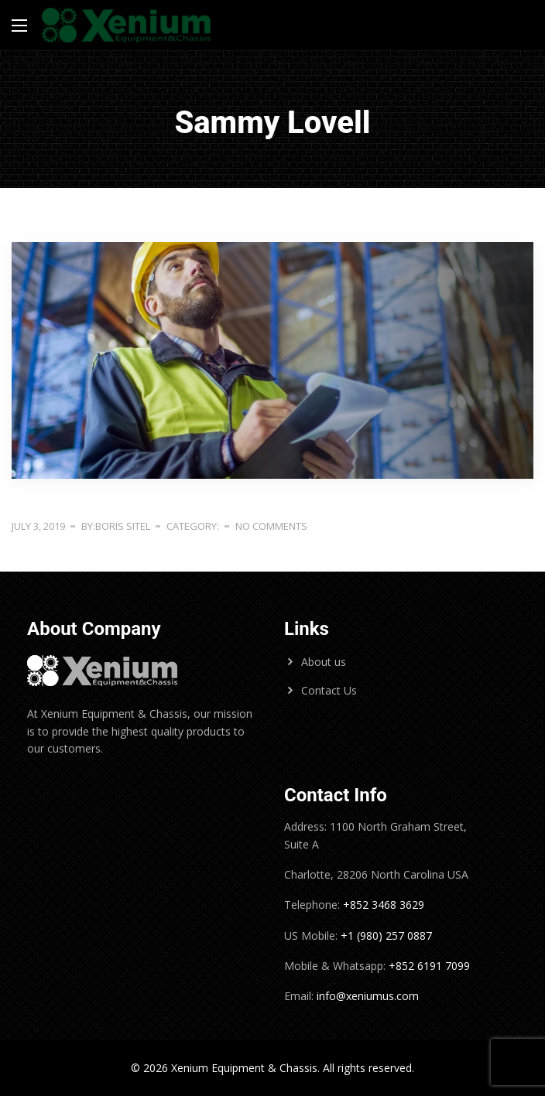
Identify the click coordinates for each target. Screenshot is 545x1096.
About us (323, 661)
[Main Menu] (19, 25)
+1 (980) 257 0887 (386, 935)
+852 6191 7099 (429, 965)
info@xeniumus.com (368, 995)
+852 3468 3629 (382, 904)
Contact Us (329, 690)
